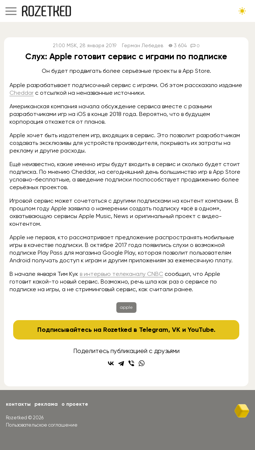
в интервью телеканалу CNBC (121, 273)
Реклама (46, 404)
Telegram (153, 330)
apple (126, 307)
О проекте (74, 404)
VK (176, 330)
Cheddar (22, 92)
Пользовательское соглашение (42, 425)
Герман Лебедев (142, 45)
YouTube (201, 330)
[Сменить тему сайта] (242, 11)
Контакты (18, 404)
